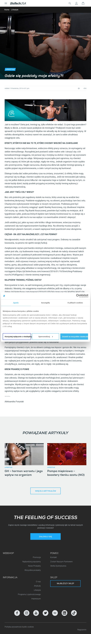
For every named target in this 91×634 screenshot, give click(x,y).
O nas (38, 581)
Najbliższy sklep (65, 583)
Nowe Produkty (34, 566)
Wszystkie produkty (33, 570)
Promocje (37, 557)
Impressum (36, 599)
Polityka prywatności (14, 627)
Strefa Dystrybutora (58, 566)
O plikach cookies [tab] (75, 303)
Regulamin (81, 630)
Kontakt (53, 557)
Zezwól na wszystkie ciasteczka (75, 336)
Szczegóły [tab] (45, 303)
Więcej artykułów (45, 491)
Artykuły (37, 586)
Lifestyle (14, 10)
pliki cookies (28, 627)
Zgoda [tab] (16, 303)
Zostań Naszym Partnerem (61, 561)
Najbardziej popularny (31, 561)
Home (6, 10)
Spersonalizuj (45, 336)
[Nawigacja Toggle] (5, 3)
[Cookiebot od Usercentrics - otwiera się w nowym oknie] (78, 296)
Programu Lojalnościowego (29, 594)
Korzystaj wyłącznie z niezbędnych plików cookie (18, 336)
